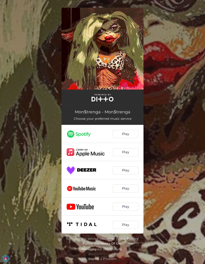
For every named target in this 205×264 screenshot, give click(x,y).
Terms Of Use (111, 243)
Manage (87, 249)
